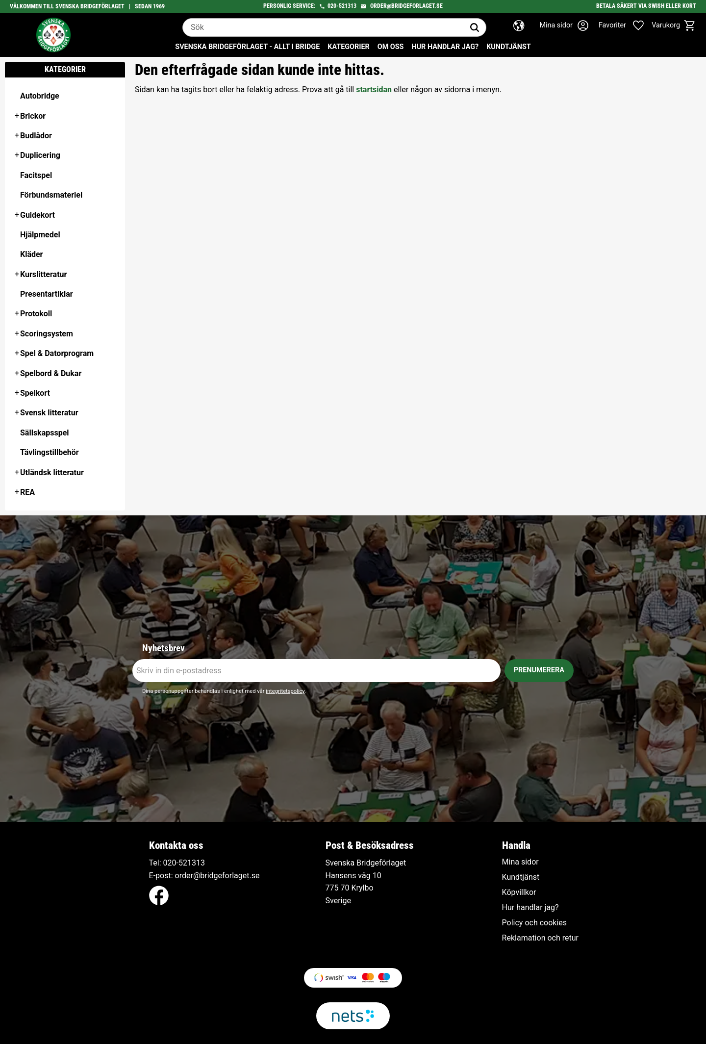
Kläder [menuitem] (31, 254)
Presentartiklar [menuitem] (46, 294)
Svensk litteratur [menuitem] (49, 412)
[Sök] (474, 27)
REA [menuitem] (27, 492)
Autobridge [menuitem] (39, 96)
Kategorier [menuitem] (348, 47)
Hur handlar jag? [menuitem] (445, 47)
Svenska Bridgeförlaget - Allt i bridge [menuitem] (247, 47)
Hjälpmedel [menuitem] (40, 234)
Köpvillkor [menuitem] (519, 892)
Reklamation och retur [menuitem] (540, 938)
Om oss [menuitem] (391, 47)
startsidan (374, 89)
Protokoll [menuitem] (36, 313)
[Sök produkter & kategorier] (323, 27)
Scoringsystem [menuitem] (46, 333)
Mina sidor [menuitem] (520, 862)
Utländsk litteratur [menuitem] (52, 472)
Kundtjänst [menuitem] (508, 47)
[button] (626, 25)
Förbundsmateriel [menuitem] (51, 195)
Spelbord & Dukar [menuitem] (50, 373)
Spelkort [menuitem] (35, 393)
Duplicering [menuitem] (40, 155)
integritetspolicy (285, 691)
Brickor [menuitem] (33, 116)
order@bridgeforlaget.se (406, 5)
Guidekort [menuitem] (37, 215)
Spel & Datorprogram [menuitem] (57, 353)
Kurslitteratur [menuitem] (43, 274)
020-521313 (342, 5)
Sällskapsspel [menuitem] (44, 432)
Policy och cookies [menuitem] (534, 922)
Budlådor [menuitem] (36, 135)
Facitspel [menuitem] (36, 175)
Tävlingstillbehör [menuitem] (49, 452)
